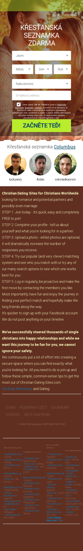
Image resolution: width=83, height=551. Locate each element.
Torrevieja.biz (72, 463)
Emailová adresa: (41, 95)
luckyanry (15, 177)
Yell (68, 507)
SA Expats (71, 487)
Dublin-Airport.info (71, 472)
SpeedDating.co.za (13, 485)
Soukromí (29, 107)
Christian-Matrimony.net (53, 508)
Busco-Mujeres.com (10, 492)
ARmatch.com (54, 463)
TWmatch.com (32, 508)
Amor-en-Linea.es (51, 483)
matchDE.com (55, 496)
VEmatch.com (32, 503)
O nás (11, 405)
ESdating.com (12, 501)
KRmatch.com (54, 457)
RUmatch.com (32, 486)
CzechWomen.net (55, 471)
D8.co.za (52, 490)
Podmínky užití (33, 405)
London (70, 509)
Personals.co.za (13, 498)
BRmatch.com (31, 480)
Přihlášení (71, 15)
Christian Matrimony (17, 386)
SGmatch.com (32, 492)
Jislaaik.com (72, 504)
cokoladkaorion (65, 177)
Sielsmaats (10, 507)
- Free (54, 516)
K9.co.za (9, 476)
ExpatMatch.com (13, 451)
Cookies (38, 107)
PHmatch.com (32, 497)
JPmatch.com (54, 476)
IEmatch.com (31, 464)
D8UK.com (30, 461)
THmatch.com (54, 451)
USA (68, 493)
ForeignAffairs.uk (12, 471)
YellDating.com (12, 512)
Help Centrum (37, 412)
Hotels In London (70, 481)
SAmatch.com (31, 456)
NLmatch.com (31, 467)
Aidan (40, 177)
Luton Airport (73, 498)
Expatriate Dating (13, 457)
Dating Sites (72, 468)
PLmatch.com (54, 501)
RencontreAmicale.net (34, 475)
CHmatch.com (12, 463)
